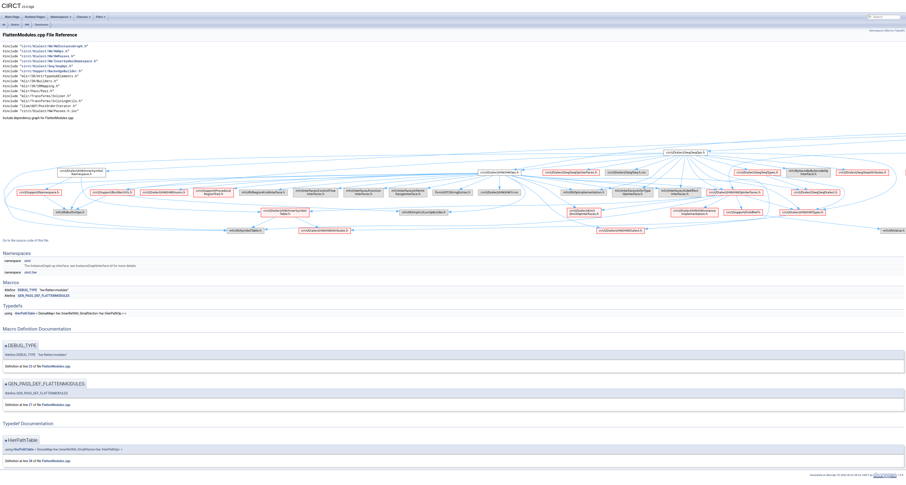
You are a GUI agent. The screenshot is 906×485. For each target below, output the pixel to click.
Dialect (15, 24)
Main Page (12, 17)
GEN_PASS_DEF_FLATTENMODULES (44, 296)
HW (27, 24)
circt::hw (30, 272)
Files (101, 17)
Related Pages (35, 17)
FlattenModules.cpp (56, 366)
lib (3, 24)
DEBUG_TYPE (27, 290)
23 (30, 366)
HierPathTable (25, 313)
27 (30, 405)
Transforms (41, 24)
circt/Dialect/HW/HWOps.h (44, 51)
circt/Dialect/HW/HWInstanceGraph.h (54, 46)
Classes (84, 17)
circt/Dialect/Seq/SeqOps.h (46, 66)
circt (27, 261)
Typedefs (900, 30)
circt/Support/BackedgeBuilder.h (51, 71)
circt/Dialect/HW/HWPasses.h (47, 56)
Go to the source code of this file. (26, 240)
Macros (889, 30)
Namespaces (61, 17)
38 (30, 461)
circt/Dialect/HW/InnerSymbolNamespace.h (59, 61)
